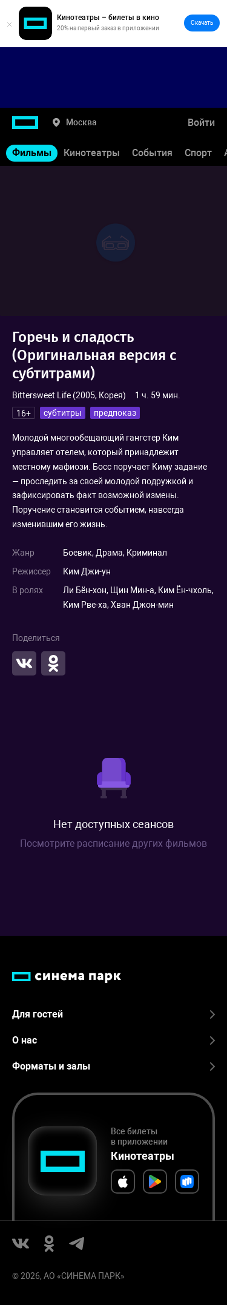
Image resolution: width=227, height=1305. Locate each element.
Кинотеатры (92, 153)
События (152, 153)
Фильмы (31, 153)
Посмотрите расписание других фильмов (113, 843)
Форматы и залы (113, 1066)
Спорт (198, 153)
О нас (113, 1040)
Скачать (202, 22)
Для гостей (113, 1014)
